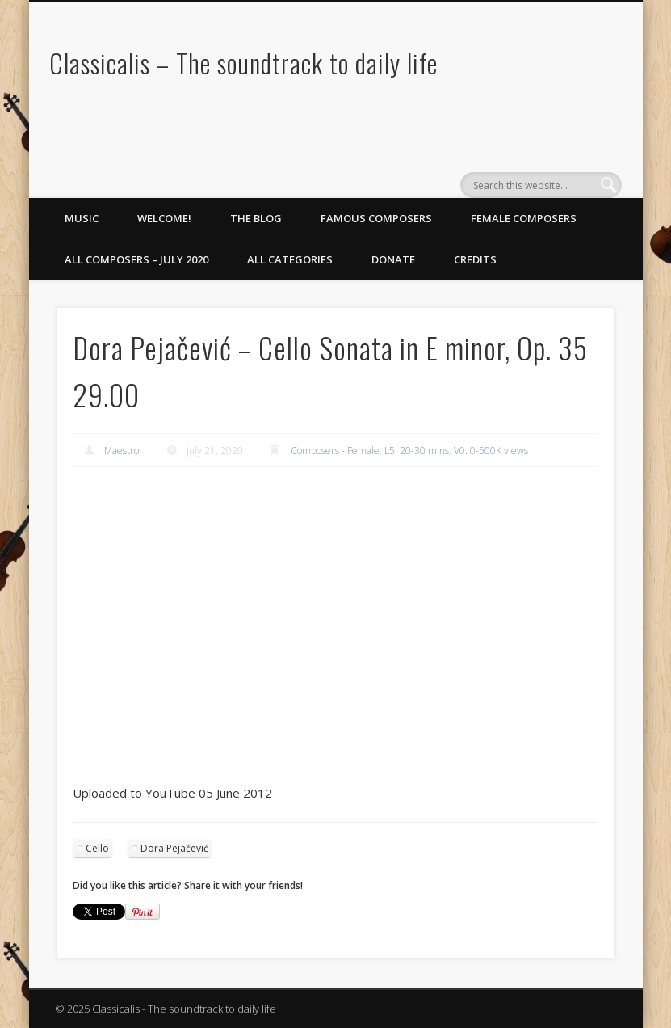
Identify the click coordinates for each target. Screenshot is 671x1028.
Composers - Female (335, 450)
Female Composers (524, 218)
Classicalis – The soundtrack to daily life (243, 63)
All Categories (290, 259)
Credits (475, 259)
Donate (393, 259)
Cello (97, 848)
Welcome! (164, 218)
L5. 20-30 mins (416, 450)
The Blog (256, 218)
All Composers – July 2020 (136, 259)
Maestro (121, 450)
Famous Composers (376, 218)
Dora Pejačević (174, 848)
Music (82, 218)
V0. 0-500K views (491, 450)
